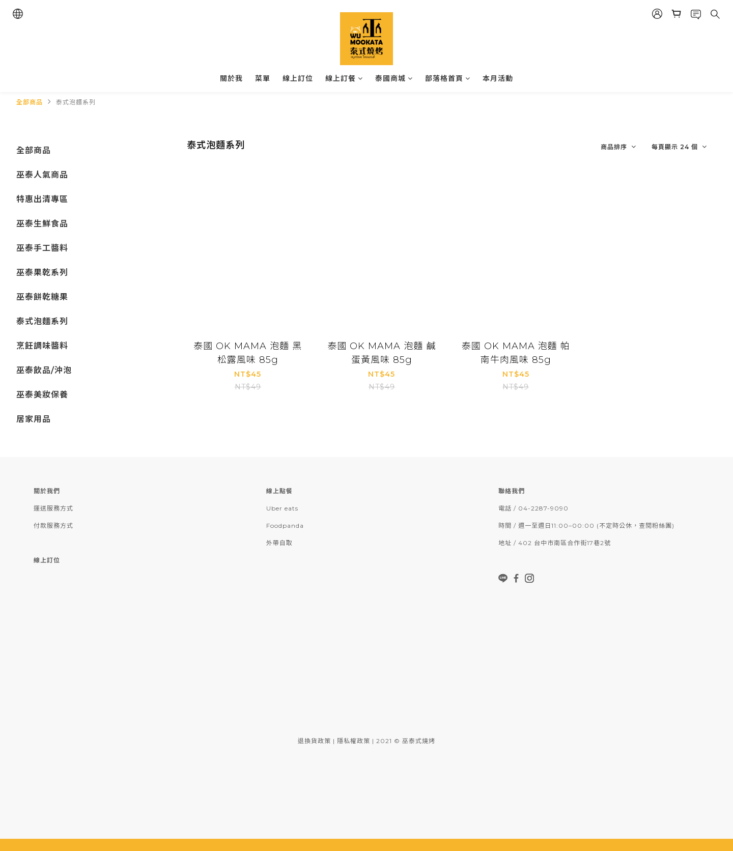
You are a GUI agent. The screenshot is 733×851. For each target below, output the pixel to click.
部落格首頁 (447, 78)
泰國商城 (394, 78)
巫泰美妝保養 (42, 395)
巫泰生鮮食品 (42, 224)
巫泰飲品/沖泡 (44, 370)
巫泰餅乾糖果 (42, 297)
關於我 (231, 78)
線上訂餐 (344, 78)
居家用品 (33, 419)
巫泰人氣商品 (42, 175)
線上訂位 (298, 78)
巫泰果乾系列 (42, 272)
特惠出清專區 (42, 199)
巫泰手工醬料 (42, 248)
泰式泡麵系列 (76, 102)
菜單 (262, 78)
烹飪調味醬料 (42, 346)
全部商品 (29, 102)
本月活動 (498, 78)
